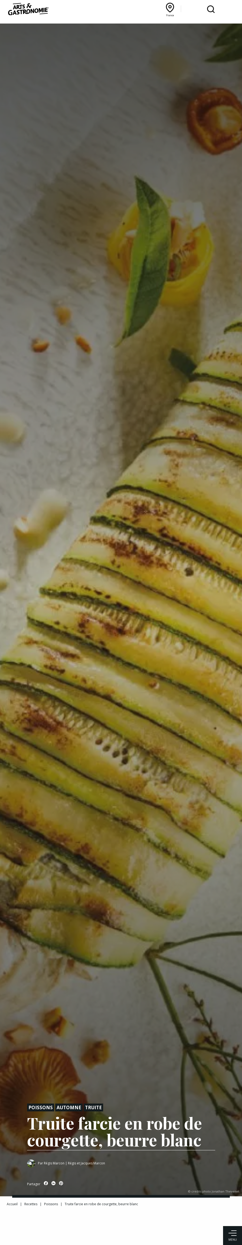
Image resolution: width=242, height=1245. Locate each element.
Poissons (40, 1107)
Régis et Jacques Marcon (86, 1163)
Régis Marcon (54, 1163)
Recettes (30, 1204)
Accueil (12, 1204)
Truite (93, 1107)
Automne (69, 1107)
